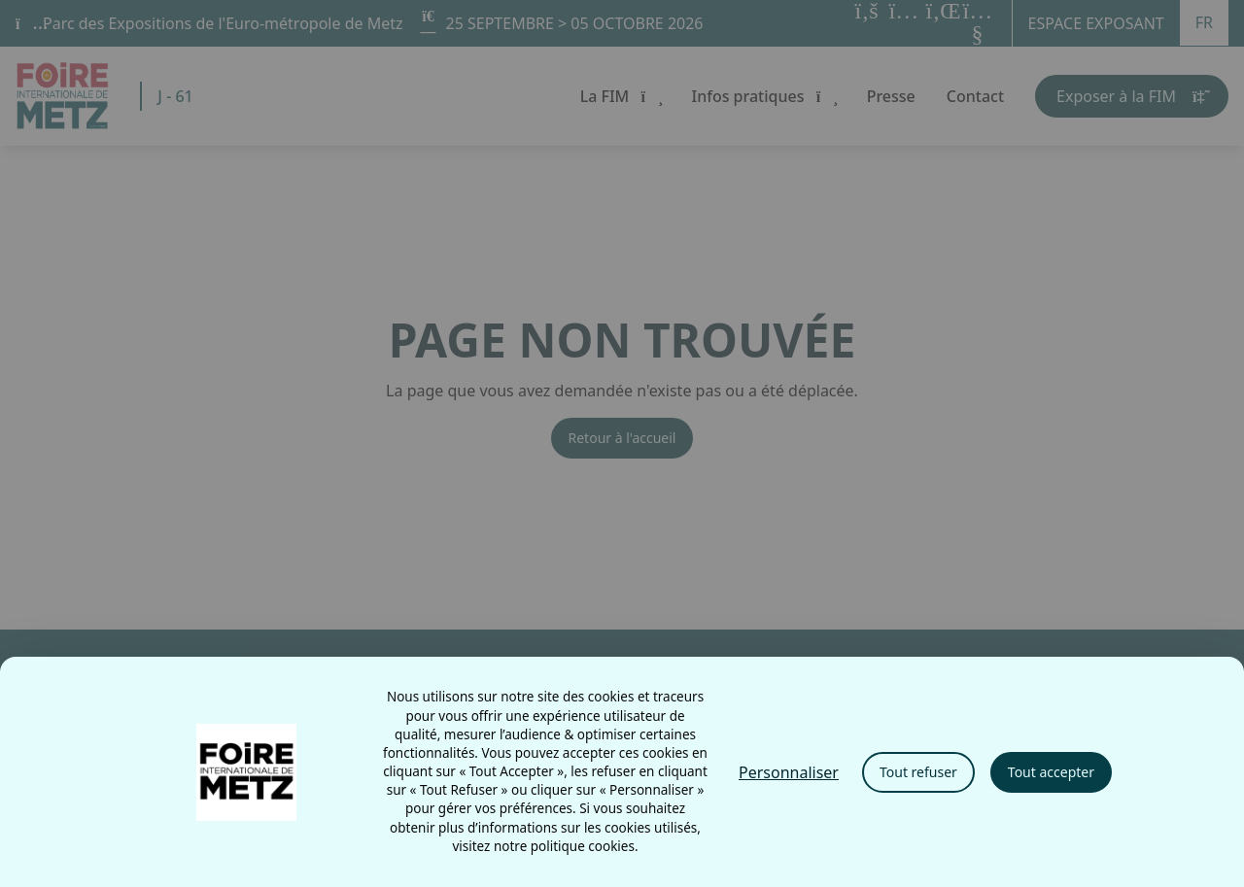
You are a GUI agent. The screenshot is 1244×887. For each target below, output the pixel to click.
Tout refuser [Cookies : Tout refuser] (918, 772)
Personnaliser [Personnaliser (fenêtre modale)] (789, 772)
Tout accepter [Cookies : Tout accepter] (1051, 772)
